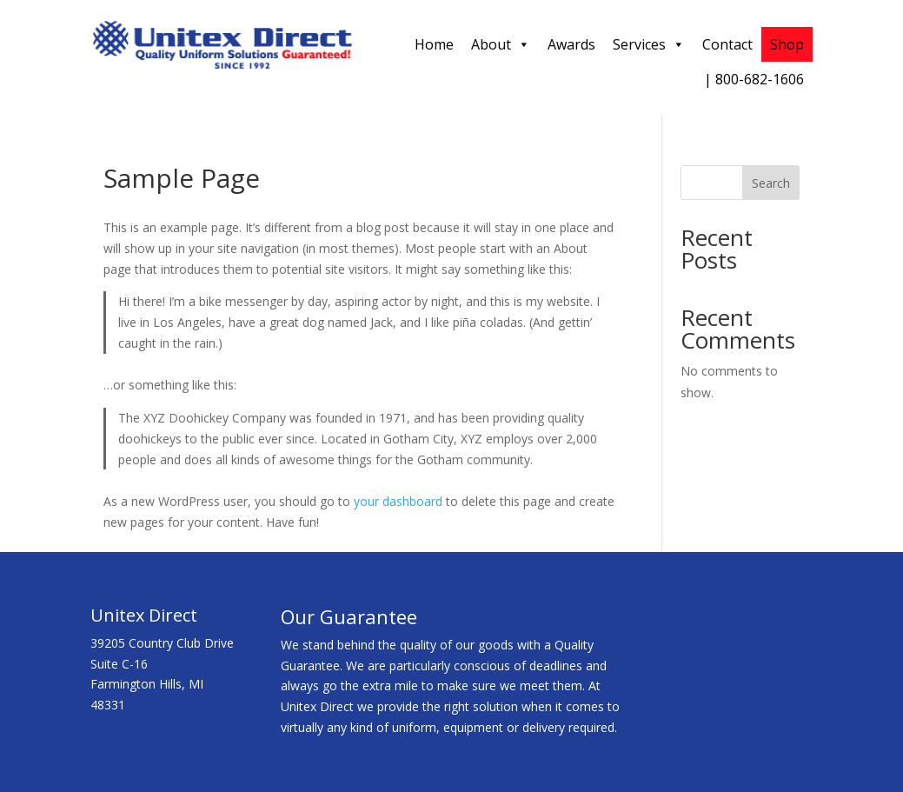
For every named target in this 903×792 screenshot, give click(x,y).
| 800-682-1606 (754, 79)
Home (434, 44)
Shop (787, 44)
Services (649, 44)
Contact (727, 44)
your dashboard (398, 501)
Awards (571, 44)
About (500, 44)
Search (771, 183)
